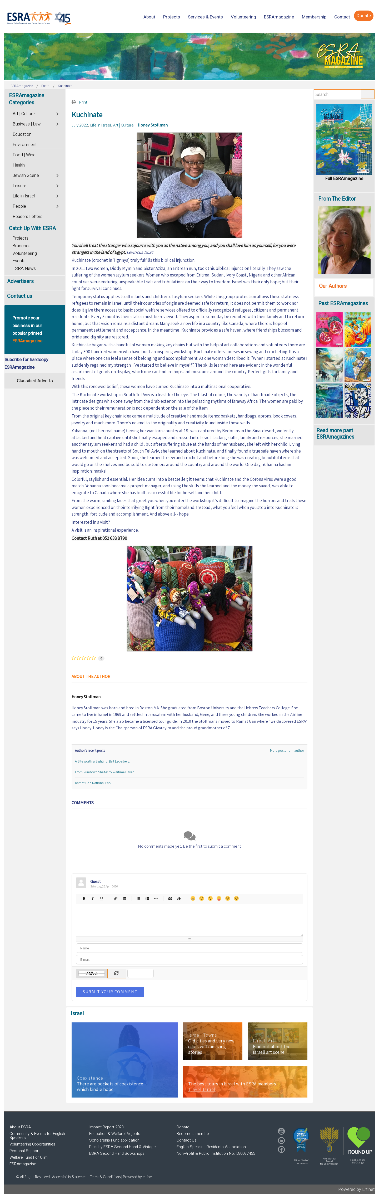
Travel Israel (202, 1089)
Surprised (210, 898)
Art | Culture (123, 125)
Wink (236, 898)
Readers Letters (27, 216)
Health (19, 165)
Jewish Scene (26, 175)
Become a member (193, 1134)
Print (83, 102)
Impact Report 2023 (106, 1127)
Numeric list (147, 898)
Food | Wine (24, 155)
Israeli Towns (202, 1035)
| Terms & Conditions (104, 1176)
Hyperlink (115, 898)
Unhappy (227, 898)
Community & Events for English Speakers (37, 1135)
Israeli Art (264, 1041)
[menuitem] (149, 17)
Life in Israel (100, 125)
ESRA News (24, 268)
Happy (193, 898)
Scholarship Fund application (114, 1140)
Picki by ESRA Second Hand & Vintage (122, 1147)
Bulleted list (138, 898)
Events (19, 261)
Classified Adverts (35, 380)
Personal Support (24, 1151)
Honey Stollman (153, 125)
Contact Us (187, 1140)
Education (22, 134)
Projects (20, 238)
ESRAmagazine (22, 1164)
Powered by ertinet (138, 1176)
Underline (101, 898)
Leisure (19, 186)
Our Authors (333, 286)
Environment (25, 145)
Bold (84, 898)
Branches (21, 245)
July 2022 (80, 125)
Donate (183, 1127)
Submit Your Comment (110, 991)
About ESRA (20, 1127)
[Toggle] (58, 113)
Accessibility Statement (70, 1176)
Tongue (219, 898)
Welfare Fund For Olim (28, 1157)
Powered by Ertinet (356, 1189)
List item (155, 898)
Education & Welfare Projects (114, 1134)
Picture (124, 898)
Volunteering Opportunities (32, 1144)
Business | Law (27, 124)
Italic (92, 898)
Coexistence (90, 1078)
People (19, 206)
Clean (178, 898)
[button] (301, 1140)
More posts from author (287, 750)
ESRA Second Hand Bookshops (116, 1153)
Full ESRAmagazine (344, 178)
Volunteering (24, 253)
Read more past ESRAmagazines (335, 434)
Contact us (19, 296)
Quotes (170, 898)
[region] (189, 56)
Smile (201, 898)
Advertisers (20, 281)
